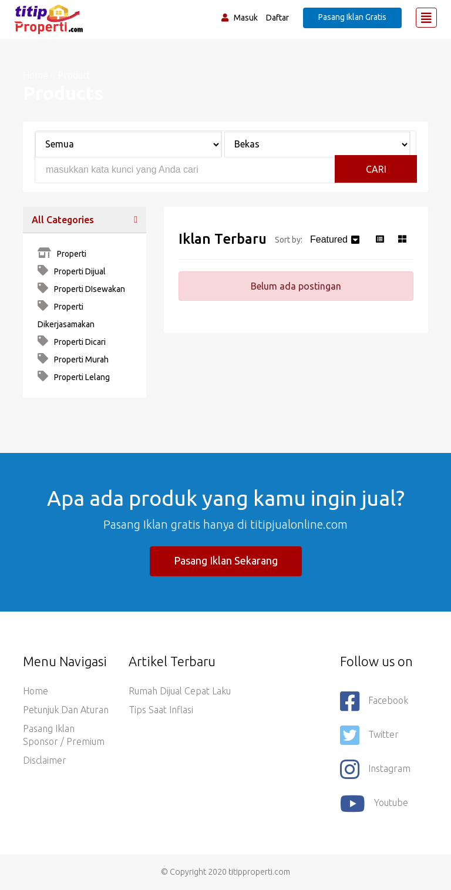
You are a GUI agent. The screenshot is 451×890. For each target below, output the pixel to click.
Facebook (374, 701)
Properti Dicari (72, 342)
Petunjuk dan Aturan (66, 709)
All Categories (63, 219)
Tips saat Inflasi (161, 709)
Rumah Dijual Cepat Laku (180, 691)
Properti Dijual (72, 271)
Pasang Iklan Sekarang (226, 560)
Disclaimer (44, 760)
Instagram (375, 769)
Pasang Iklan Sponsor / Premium (64, 735)
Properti (62, 253)
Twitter (369, 735)
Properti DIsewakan (81, 289)
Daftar (277, 17)
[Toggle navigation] (426, 18)
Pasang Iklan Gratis (352, 17)
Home (35, 75)
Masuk (246, 17)
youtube (374, 803)
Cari (376, 169)
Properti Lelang (74, 377)
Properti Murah (73, 359)
